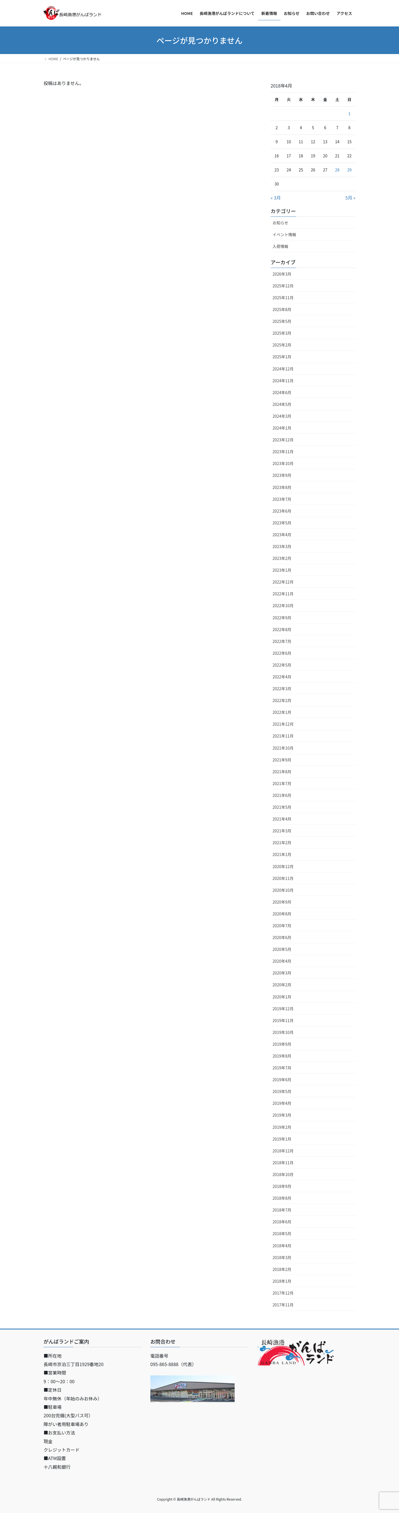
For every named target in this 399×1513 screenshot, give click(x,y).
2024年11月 (283, 380)
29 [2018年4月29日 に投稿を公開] (349, 170)
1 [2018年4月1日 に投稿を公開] (349, 113)
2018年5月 (282, 1233)
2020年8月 (282, 914)
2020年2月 (282, 984)
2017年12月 (283, 1293)
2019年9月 (282, 1044)
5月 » (350, 197)
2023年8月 (282, 487)
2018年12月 (283, 1151)
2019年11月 (283, 1020)
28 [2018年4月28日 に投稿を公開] (337, 170)
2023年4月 (282, 534)
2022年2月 (282, 700)
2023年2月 (282, 558)
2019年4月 (282, 1103)
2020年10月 (283, 890)
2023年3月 (282, 546)
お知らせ (280, 222)
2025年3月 (282, 333)
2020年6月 (282, 937)
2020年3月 (282, 973)
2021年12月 (283, 724)
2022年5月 (282, 665)
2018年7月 (282, 1210)
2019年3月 (282, 1115)
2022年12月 (283, 582)
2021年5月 (282, 807)
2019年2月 (282, 1127)
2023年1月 (282, 570)
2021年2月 (282, 842)
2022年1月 (282, 712)
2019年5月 (282, 1091)
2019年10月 (283, 1032)
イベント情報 (284, 234)
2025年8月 (282, 309)
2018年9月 (282, 1186)
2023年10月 (283, 463)
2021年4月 (282, 819)
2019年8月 (282, 1056)
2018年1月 (282, 1281)
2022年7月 (282, 641)
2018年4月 (282, 1245)
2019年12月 (283, 1008)
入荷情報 (280, 246)
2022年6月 (282, 653)
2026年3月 (282, 274)
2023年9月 (282, 475)
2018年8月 (282, 1198)
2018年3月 (282, 1257)
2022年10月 (283, 605)
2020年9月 (282, 902)
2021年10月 (283, 748)
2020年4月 (282, 961)
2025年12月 (283, 286)
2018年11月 (283, 1162)
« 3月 (276, 197)
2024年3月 (282, 416)
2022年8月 (282, 629)
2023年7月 (282, 499)
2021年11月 (283, 736)
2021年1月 (282, 854)
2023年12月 (283, 439)
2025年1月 (282, 356)
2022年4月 (282, 677)
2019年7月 (282, 1068)
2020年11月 (283, 878)
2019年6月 (282, 1079)
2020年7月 (282, 925)
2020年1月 (282, 997)
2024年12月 (283, 369)
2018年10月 (283, 1174)
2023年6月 (282, 511)
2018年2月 (282, 1269)
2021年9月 (282, 760)
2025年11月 (283, 297)
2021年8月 (282, 771)
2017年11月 (283, 1305)
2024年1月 (282, 428)
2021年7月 (282, 783)
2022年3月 (282, 688)
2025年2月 (282, 345)
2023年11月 (283, 451)
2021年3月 (282, 830)
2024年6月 (282, 392)
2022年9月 (282, 617)
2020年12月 (283, 866)
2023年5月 (282, 523)
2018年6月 (282, 1221)
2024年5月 (282, 404)
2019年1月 (282, 1139)
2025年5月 (282, 321)
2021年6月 (282, 795)
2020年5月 (282, 949)
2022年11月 (283, 593)
